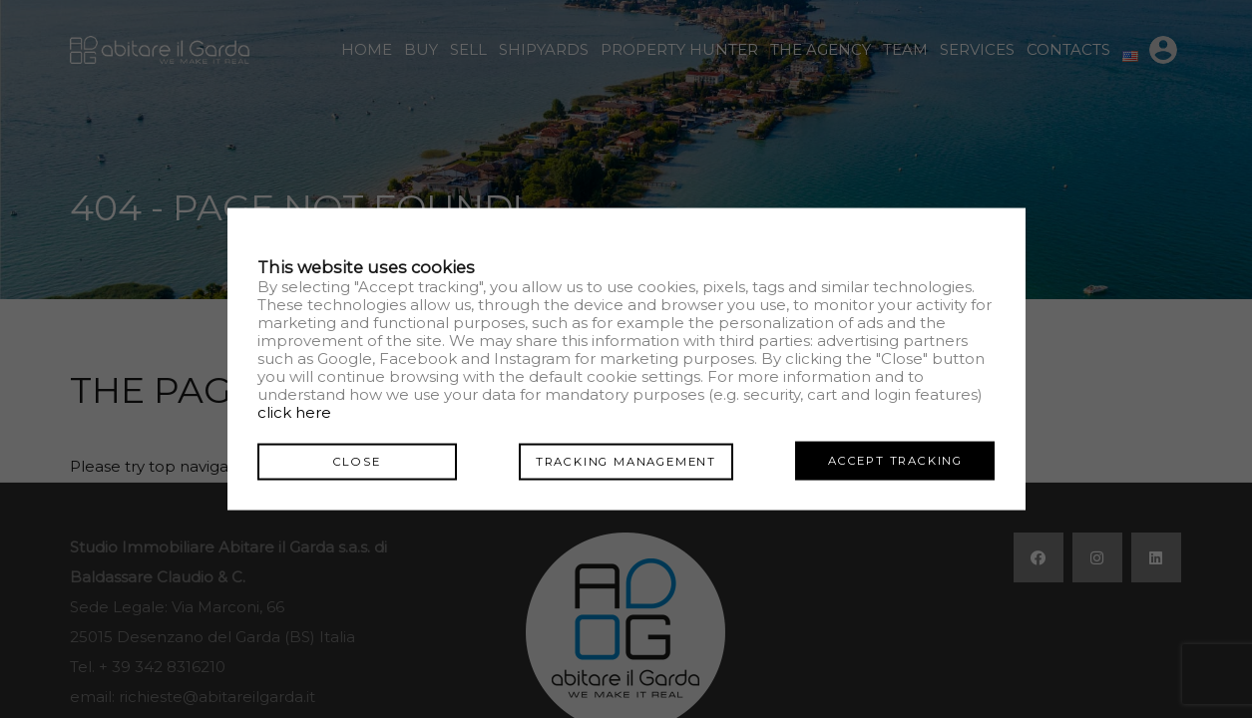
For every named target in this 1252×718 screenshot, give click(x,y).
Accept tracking (895, 460)
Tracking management (626, 460)
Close (357, 460)
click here (294, 412)
